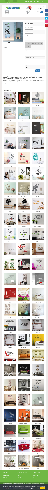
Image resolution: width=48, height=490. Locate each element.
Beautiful (9, 408)
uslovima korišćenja (13, 488)
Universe (9, 241)
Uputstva (27, 1)
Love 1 (38, 453)
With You (37, 241)
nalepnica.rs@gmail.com (23, 83)
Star (23, 181)
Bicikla (38, 393)
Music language (23, 272)
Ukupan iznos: (28, 65)
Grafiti (24, 438)
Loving (24, 151)
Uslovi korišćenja (36, 479)
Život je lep (24, 453)
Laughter (23, 257)
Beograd (37, 468)
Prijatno (23, 393)
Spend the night (38, 423)
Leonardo (9, 378)
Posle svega (24, 378)
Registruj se (38, 1)
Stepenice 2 (38, 332)
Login (42, 1)
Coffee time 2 (9, 453)
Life (23, 362)
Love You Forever (10, 151)
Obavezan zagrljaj (10, 120)
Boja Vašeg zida (28, 31)
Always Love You (38, 302)
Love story (10, 332)
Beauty (38, 287)
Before (9, 302)
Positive (9, 105)
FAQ (18, 475)
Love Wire (9, 136)
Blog (34, 1)
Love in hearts (23, 136)
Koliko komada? (29, 60)
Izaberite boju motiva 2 (29, 27)
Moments (23, 211)
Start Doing (38, 166)
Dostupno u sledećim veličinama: (32, 41)
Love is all (9, 181)
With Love (23, 241)
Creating (37, 257)
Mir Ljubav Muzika (38, 438)
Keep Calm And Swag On (23, 423)
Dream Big (38, 211)
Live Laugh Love (9, 423)
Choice (38, 272)
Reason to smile (10, 196)
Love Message (9, 166)
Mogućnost (24, 302)
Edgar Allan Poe (37, 347)
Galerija (19, 477)
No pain (37, 105)
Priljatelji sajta (35, 475)
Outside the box (23, 196)
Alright (24, 332)
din (6, 0)
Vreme (38, 362)
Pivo (37, 408)
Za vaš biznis (20, 479)
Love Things (24, 166)
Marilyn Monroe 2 (24, 347)
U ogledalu (28, 35)
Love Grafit (38, 151)
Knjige (38, 378)
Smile (10, 272)
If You (24, 105)
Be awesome (37, 181)
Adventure (38, 196)
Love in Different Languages (24, 468)
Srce (9, 468)
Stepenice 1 (10, 347)
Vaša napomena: (29, 50)
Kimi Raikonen (23, 408)
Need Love (9, 226)
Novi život (9, 257)
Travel (10, 211)
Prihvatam (42, 488)
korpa (41, 11)
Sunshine (9, 393)
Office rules (24, 287)
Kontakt (31, 1)
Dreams (9, 287)
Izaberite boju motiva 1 (29, 23)
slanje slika (17, 10)
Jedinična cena (28, 57)
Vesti (34, 477)
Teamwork (24, 226)
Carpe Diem (10, 438)
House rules (10, 317)
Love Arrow (38, 120)
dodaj (37, 71)
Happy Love (38, 136)
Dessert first (37, 317)
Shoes (10, 362)
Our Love (23, 120)
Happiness (24, 317)
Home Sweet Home (37, 226)
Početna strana (6, 475)
